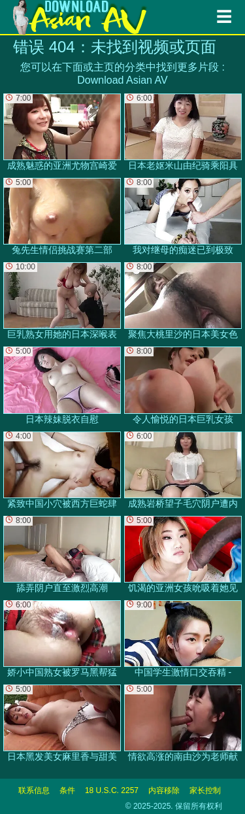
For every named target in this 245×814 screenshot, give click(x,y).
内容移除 (164, 790)
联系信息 (34, 790)
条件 (67, 790)
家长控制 (205, 790)
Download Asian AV (122, 80)
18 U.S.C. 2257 (112, 790)
